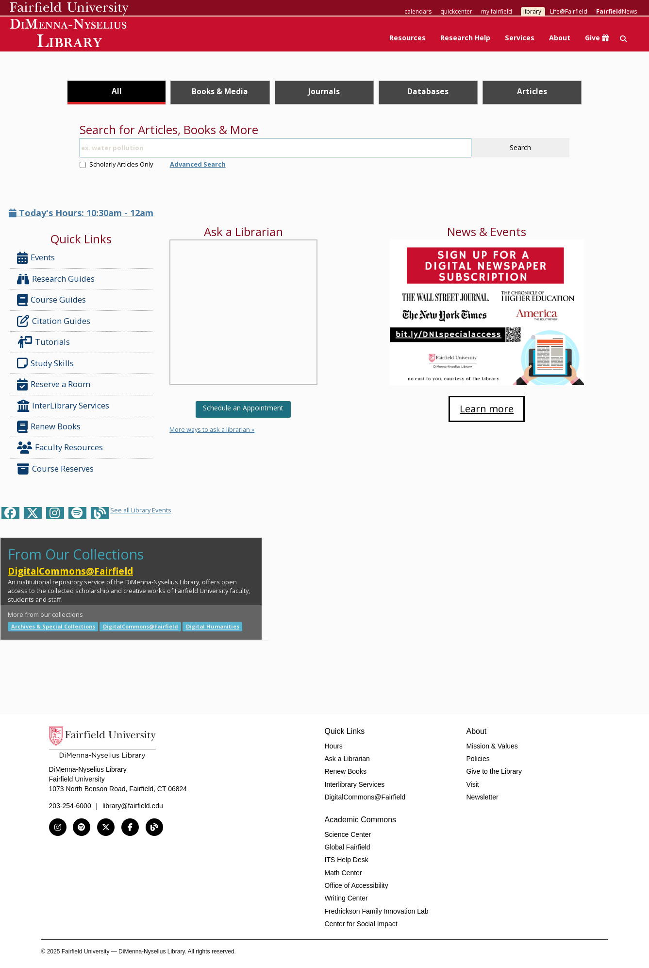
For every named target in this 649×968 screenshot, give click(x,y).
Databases (428, 91)
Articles (532, 91)
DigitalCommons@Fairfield (70, 570)
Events (36, 257)
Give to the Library (494, 771)
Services (519, 37)
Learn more (487, 408)
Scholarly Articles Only (116, 164)
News (616, 11)
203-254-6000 (70, 806)
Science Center (348, 834)
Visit (472, 784)
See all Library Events (140, 510)
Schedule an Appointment (243, 407)
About (559, 37)
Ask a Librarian (347, 759)
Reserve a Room (53, 384)
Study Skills (47, 363)
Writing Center (346, 898)
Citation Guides (53, 321)
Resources (407, 37)
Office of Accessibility (356, 885)
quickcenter (456, 11)
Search (520, 147)
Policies (478, 759)
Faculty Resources (60, 447)
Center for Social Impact (361, 924)
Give (597, 37)
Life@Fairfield (568, 11)
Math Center (343, 873)
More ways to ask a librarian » (211, 429)
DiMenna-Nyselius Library (69, 35)
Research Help (465, 37)
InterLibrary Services (64, 405)
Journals (324, 91)
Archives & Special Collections (53, 626)
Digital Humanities (212, 626)
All (117, 90)
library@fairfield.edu (132, 806)
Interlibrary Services (355, 784)
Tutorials (45, 342)
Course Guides (51, 299)
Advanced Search (198, 164)
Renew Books (49, 426)
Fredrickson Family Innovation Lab (377, 911)
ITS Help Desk (346, 860)
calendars (418, 11)
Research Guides (56, 279)
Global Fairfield (347, 847)
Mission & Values (492, 746)
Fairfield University (69, 9)
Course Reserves (55, 469)
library (532, 11)
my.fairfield (496, 11)
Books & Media (220, 91)
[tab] (116, 92)
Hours (334, 746)
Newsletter (482, 797)
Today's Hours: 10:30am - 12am (81, 213)
